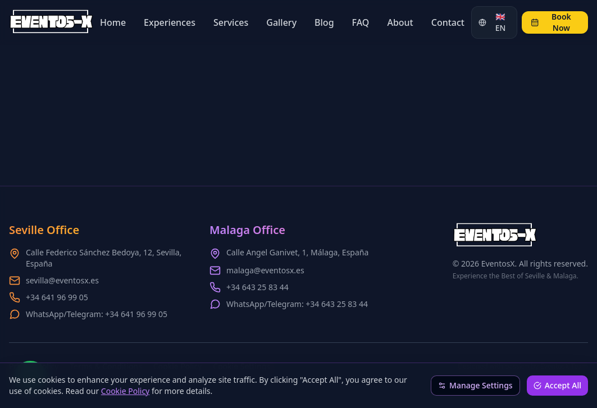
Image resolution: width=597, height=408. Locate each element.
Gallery (281, 22)
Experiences (169, 22)
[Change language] (494, 22)
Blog (324, 22)
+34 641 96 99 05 (57, 297)
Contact (447, 22)
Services (230, 22)
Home (113, 22)
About (400, 22)
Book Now (551, 22)
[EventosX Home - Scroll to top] (51, 22)
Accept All (557, 385)
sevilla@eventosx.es (62, 280)
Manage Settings (475, 385)
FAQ (361, 22)
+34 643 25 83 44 (257, 287)
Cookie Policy (125, 391)
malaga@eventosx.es (265, 270)
